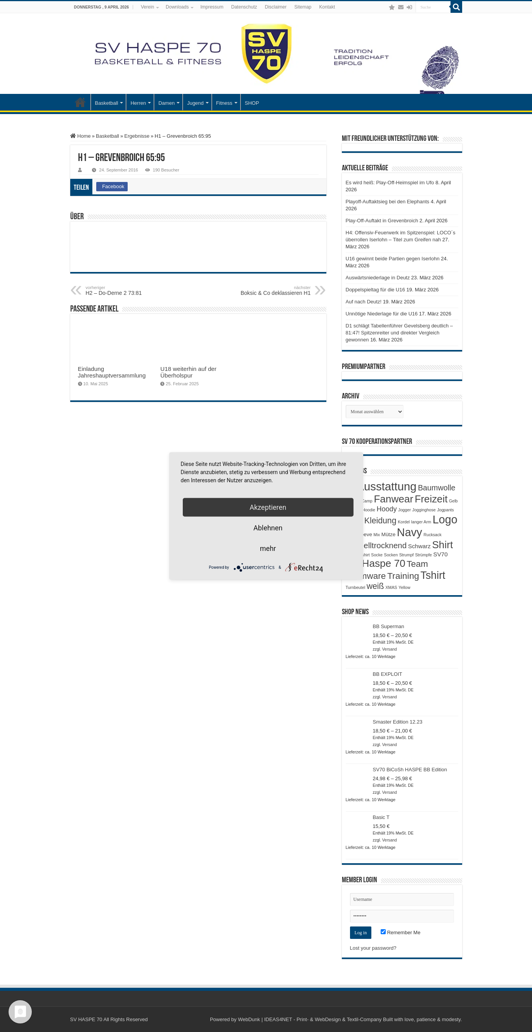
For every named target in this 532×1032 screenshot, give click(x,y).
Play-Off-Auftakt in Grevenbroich (382, 220)
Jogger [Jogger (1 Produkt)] (404, 509)
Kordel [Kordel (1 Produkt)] (404, 521)
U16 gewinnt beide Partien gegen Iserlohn (393, 258)
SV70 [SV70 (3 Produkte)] (440, 554)
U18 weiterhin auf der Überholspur (188, 372)
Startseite (80, 102)
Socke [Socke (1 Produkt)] (377, 554)
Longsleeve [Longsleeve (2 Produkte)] (359, 534)
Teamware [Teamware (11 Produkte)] (366, 576)
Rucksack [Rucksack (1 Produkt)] (433, 534)
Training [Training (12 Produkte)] (403, 576)
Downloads (177, 7)
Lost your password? (373, 948)
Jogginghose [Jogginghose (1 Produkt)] (423, 509)
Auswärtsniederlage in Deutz (378, 278)
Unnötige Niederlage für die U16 (382, 314)
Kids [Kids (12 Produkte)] (354, 520)
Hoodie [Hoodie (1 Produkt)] (368, 509)
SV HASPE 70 (86, 1019)
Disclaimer (275, 7)
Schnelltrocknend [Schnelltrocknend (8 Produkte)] (376, 545)
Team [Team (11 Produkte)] (417, 564)
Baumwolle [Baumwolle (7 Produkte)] (437, 487)
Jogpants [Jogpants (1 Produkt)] (445, 509)
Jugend (195, 103)
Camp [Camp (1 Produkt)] (366, 501)
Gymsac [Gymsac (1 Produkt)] (353, 509)
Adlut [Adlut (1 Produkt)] (350, 489)
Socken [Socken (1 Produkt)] (391, 554)
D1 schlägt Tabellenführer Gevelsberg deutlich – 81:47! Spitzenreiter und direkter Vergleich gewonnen (399, 333)
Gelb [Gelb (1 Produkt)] (453, 501)
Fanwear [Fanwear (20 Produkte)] (393, 499)
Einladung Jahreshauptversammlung (112, 372)
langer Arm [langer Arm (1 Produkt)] (421, 521)
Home (80, 136)
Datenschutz (244, 7)
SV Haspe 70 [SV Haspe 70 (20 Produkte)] (375, 563)
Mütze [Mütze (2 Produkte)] (388, 534)
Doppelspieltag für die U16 (375, 290)
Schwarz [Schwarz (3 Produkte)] (419, 546)
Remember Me (401, 932)
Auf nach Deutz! (364, 302)
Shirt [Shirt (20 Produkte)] (442, 545)
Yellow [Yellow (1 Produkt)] (404, 587)
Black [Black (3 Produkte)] (353, 500)
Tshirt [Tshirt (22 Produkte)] (433, 575)
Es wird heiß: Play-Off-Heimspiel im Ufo (390, 182)
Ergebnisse (136, 136)
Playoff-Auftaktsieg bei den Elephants (388, 201)
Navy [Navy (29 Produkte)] (409, 532)
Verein (147, 7)
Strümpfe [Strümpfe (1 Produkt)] (423, 554)
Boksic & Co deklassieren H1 (271, 290)
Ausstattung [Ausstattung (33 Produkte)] (386, 486)
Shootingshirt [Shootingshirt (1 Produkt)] (358, 554)
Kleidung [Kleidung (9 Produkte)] (380, 520)
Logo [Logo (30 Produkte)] (445, 519)
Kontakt (327, 7)
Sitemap (303, 7)
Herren (138, 103)
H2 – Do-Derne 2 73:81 (125, 290)
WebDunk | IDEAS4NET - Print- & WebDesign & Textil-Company (309, 1019)
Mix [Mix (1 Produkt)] (377, 534)
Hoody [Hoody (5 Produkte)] (387, 509)
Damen (166, 103)
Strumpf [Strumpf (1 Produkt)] (406, 554)
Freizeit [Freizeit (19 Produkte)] (431, 498)
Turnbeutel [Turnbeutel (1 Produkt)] (356, 587)
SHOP (252, 103)
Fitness (224, 103)
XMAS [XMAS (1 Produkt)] (391, 587)
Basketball (106, 103)
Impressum (211, 7)
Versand (389, 649)
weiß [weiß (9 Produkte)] (375, 586)
